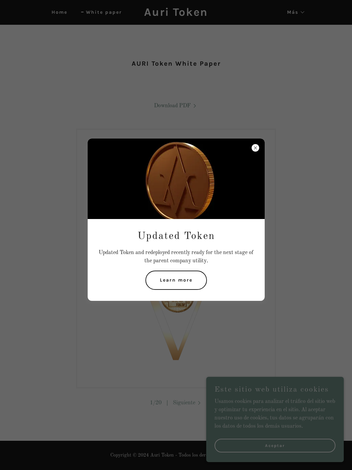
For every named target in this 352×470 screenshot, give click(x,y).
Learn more (176, 280)
